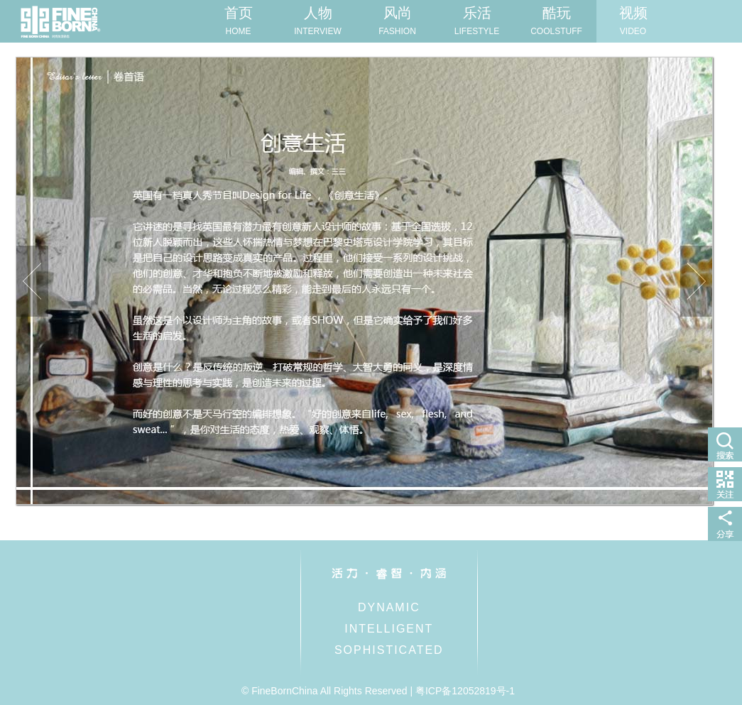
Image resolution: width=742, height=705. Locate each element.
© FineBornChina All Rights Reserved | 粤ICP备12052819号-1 (378, 690)
